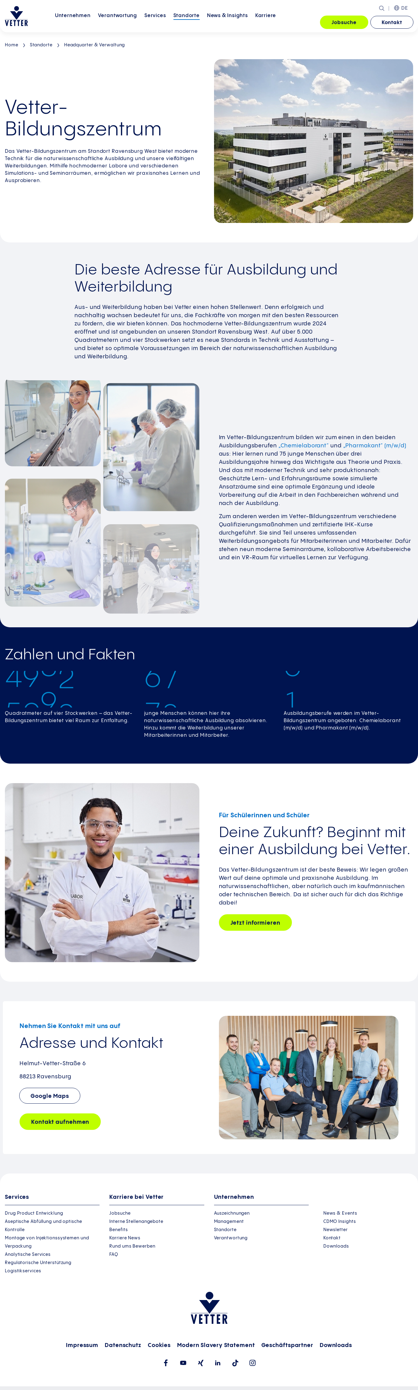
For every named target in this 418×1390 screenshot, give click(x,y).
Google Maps (50, 1096)
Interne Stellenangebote (136, 1222)
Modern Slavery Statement (216, 1345)
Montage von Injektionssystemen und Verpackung (47, 1242)
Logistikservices (23, 1271)
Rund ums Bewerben (132, 1246)
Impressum (82, 1345)
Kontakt (392, 22)
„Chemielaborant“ (303, 446)
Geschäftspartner (287, 1345)
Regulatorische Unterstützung (38, 1263)
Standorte (186, 22)
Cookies (159, 1345)
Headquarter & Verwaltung (94, 45)
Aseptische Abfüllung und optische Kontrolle (43, 1226)
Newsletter (335, 1230)
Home (11, 45)
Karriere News (124, 1238)
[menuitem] (72, 22)
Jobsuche (344, 22)
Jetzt (255, 923)
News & (227, 22)
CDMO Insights (339, 1222)
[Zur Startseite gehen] (16, 16)
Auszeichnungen (232, 1213)
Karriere (265, 22)
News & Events (340, 1213)
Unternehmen (73, 22)
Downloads (336, 1246)
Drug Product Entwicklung (34, 1213)
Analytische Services (28, 1254)
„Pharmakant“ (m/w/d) (374, 446)
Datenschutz (123, 1345)
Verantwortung (117, 22)
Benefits (118, 1230)
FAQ (113, 1254)
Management (229, 1222)
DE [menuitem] (404, 8)
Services (155, 22)
